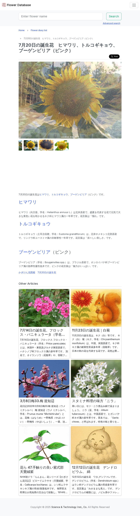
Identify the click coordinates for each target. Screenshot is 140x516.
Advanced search (111, 23)
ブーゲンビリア (78, 194)
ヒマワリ (44, 194)
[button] (26, 145)
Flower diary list (39, 30)
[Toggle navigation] (134, 5)
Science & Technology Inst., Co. (69, 507)
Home (22, 30)
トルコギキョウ (59, 194)
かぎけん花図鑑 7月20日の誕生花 (37, 272)
